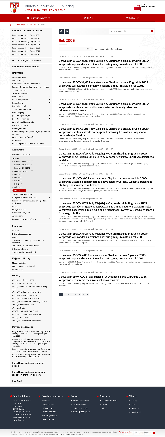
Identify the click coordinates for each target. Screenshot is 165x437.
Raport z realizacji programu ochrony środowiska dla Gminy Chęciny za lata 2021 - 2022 (31, 355)
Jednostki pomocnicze (20, 119)
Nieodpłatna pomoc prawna (25, 66)
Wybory (16, 275)
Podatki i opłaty (18, 112)
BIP (103, 408)
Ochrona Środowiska (22, 327)
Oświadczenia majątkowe (22, 194)
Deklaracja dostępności (81, 412)
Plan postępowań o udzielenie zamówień (28, 143)
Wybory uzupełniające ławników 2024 (26, 314)
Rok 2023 (17, 381)
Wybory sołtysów (18, 308)
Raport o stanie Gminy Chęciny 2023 (26, 38)
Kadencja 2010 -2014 (22, 171)
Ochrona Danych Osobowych (26, 60)
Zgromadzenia (17, 216)
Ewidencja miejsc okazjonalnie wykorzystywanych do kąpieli (31, 132)
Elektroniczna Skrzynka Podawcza (25, 84)
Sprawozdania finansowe (21, 109)
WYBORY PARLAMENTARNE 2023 (25, 311)
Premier (134, 408)
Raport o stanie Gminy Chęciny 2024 (26, 35)
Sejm (133, 400)
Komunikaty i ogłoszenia (21, 154)
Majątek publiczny (21, 258)
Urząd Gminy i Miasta (20, 93)
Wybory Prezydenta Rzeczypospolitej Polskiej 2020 (29, 287)
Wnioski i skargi (18, 80)
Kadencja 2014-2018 (22, 168)
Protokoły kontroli (19, 106)
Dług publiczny (17, 269)
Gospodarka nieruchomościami (24, 219)
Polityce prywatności (126, 432)
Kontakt (105, 404)
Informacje (17, 72)
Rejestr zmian (48, 404)
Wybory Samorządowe (21, 317)
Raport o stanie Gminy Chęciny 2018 (26, 54)
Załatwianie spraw (19, 77)
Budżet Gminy (17, 103)
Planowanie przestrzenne (21, 100)
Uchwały (33, 25)
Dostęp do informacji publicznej (24, 197)
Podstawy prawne (79, 404)
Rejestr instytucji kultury (21, 125)
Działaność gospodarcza (21, 234)
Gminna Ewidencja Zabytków (23, 137)
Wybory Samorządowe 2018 (23, 305)
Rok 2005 (44, 25)
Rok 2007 (17, 184)
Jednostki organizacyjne (21, 116)
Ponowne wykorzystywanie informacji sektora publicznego (29, 202)
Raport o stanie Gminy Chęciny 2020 (26, 48)
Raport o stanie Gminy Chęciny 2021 (26, 45)
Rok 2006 (17, 187)
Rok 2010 (17, 174)
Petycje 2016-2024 (19, 209)
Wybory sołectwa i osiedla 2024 (24, 283)
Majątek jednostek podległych (23, 266)
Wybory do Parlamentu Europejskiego (26, 321)
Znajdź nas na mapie (109, 400)
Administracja (48, 419)
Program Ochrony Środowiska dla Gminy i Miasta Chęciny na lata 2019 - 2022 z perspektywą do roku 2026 (31, 333)
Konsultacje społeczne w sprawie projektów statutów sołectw (28, 373)
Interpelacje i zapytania (21, 213)
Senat (133, 404)
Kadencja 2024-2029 (22, 161)
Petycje (15, 206)
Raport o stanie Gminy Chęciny (27, 30)
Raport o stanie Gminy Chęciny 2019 (26, 51)
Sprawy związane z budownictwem (25, 246)
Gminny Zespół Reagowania (23, 122)
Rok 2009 (17, 177)
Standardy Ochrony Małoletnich (24, 252)
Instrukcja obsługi (50, 415)
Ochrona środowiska (20, 249)
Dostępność (16, 140)
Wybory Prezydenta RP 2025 (23, 280)
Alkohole (15, 231)
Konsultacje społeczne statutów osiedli (28, 364)
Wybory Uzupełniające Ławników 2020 (26, 292)
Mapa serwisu (48, 408)
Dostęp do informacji (80, 400)
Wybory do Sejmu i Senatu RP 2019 (25, 295)
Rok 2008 (17, 181)
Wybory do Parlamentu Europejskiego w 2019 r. (30, 301)
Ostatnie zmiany (49, 412)
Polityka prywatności (80, 408)
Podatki (15, 237)
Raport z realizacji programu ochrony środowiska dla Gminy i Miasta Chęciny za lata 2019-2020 (31, 350)
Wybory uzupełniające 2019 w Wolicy (26, 298)
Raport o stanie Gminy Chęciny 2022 (26, 41)
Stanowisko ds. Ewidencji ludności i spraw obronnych (28, 241)
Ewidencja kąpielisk (19, 128)
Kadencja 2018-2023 (22, 165)
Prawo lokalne (17, 96)
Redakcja (46, 400)
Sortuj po (88, 49)
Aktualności (20, 25)
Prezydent (134, 412)
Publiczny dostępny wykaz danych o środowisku (30, 87)
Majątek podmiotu (19, 263)
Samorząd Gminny (19, 90)
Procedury (17, 226)
